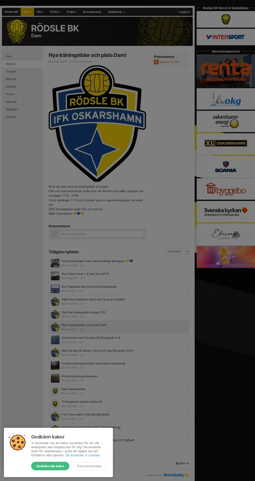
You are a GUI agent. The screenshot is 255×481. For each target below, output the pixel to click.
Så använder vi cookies (83, 455)
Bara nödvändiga (89, 466)
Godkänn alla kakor (50, 466)
